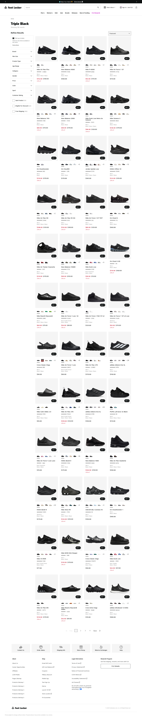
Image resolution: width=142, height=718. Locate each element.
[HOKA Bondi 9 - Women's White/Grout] (50, 505)
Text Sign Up (46, 682)
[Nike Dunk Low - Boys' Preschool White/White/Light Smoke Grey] (99, 262)
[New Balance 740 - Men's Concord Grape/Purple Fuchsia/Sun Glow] (46, 114)
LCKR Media (16, 674)
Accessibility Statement (79, 678)
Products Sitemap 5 (18, 697)
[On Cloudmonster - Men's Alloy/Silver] (42, 164)
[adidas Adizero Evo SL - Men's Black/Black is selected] (87, 407)
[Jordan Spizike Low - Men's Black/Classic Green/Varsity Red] (95, 164)
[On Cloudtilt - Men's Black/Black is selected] (62, 164)
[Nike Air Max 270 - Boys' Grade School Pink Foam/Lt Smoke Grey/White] (66, 407)
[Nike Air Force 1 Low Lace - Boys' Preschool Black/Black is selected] (38, 456)
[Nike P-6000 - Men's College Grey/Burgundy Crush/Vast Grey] (99, 65)
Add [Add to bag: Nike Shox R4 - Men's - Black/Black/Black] (78, 499)
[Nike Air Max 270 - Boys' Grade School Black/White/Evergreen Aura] (74, 407)
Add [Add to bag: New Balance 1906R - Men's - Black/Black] (78, 256)
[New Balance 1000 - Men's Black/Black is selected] (87, 456)
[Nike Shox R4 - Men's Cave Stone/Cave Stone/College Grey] (66, 505)
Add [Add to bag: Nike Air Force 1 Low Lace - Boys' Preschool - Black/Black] (54, 450)
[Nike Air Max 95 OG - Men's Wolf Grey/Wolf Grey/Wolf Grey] (66, 213)
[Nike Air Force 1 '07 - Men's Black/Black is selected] (111, 65)
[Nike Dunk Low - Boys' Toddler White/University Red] (115, 554)
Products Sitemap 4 (18, 693)
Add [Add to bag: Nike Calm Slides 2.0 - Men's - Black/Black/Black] (54, 400)
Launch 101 (46, 690)
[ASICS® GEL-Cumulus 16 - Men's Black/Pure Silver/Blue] (91, 505)
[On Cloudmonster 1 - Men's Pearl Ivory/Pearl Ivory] (123, 505)
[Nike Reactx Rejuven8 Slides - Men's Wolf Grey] (66, 603)
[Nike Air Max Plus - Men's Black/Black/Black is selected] (38, 65)
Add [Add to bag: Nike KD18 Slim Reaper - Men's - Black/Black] (78, 547)
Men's (43, 13)
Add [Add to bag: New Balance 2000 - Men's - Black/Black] (78, 107)
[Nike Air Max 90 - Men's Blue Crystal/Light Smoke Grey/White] (46, 213)
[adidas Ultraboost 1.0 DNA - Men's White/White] (123, 603)
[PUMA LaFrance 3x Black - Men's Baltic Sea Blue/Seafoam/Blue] (115, 407)
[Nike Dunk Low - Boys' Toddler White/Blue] (119, 554)
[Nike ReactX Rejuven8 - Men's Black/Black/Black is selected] (38, 311)
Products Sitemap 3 (18, 690)
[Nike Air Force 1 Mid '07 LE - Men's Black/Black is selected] (87, 311)
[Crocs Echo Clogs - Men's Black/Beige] (91, 603)
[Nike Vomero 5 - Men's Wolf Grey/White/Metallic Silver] (123, 114)
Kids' (56, 13)
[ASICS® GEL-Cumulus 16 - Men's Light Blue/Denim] (95, 505)
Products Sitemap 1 (18, 682)
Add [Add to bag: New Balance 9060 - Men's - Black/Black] (78, 58)
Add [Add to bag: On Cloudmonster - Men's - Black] (54, 158)
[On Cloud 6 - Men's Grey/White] (119, 213)
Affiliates (15, 671)
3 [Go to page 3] (85, 630)
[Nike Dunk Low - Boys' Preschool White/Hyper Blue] (95, 262)
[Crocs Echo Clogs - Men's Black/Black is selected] (87, 603)
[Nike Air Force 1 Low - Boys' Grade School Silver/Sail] (70, 360)
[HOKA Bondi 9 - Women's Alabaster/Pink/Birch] (42, 505)
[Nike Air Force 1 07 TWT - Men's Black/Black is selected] (87, 213)
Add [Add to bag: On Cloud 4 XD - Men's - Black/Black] (127, 256)
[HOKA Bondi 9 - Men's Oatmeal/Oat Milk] (70, 456)
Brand (22, 51)
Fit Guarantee (46, 697)
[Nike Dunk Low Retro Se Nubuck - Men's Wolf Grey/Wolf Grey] (91, 114)
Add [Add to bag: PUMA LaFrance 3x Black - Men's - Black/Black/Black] (127, 400)
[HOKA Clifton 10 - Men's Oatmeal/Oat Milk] (119, 164)
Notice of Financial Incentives (80, 671)
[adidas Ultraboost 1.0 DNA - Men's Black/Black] (119, 603)
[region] (71, 2)
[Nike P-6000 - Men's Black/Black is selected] (87, 65)
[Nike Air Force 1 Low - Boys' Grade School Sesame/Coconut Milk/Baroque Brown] (66, 360)
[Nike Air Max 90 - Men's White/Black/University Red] (50, 213)
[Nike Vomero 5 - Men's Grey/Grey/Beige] (127, 114)
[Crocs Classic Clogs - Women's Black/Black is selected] (87, 554)
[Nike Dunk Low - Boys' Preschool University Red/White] (91, 262)
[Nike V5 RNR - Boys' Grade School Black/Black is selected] (38, 554)
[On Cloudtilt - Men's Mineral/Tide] (70, 164)
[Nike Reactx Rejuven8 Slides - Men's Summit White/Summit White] (74, 603)
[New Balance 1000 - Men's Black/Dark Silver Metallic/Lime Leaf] (91, 456)
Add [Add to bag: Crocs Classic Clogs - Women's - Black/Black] (103, 547)
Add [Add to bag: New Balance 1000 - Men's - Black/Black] (103, 450)
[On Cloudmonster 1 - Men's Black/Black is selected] (111, 505)
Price (22, 81)
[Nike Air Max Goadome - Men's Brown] (115, 456)
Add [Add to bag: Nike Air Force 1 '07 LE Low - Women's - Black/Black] (127, 305)
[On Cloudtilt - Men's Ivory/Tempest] (74, 164)
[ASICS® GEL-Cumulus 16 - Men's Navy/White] (99, 505)
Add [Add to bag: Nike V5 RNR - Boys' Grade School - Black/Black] (54, 547)
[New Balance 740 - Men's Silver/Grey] (50, 114)
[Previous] (5, 1)
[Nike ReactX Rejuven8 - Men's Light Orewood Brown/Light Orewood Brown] (42, 311)
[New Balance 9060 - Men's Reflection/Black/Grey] (66, 65)
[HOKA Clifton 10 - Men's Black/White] (123, 164)
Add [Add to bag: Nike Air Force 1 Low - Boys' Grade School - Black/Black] (78, 354)
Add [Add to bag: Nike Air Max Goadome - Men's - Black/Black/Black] (127, 450)
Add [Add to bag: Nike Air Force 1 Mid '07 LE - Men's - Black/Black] (103, 305)
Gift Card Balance (48, 667)
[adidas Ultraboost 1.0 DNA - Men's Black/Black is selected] (111, 603)
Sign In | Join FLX (126, 7)
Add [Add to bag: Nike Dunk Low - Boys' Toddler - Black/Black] (127, 547)
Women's (50, 13)
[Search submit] (98, 7)
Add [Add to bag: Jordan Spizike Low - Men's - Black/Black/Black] (103, 158)
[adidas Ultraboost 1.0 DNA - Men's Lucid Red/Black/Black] (115, 603)
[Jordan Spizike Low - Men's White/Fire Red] (99, 164)
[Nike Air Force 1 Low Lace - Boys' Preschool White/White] (50, 456)
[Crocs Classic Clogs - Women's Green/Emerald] (95, 554)
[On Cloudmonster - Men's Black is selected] (38, 164)
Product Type (22, 61)
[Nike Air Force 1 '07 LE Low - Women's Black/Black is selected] (111, 311)
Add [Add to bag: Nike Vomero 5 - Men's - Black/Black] (127, 107)
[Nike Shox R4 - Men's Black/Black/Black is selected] (62, 505)
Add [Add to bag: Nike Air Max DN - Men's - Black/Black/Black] (54, 597)
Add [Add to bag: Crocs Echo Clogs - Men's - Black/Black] (103, 597)
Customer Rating (22, 95)
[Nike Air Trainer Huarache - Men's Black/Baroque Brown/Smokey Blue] (46, 262)
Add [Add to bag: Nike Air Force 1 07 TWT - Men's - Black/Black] (103, 207)
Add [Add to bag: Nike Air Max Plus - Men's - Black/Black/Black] (54, 58)
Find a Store (15, 45)
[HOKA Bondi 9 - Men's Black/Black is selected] (62, 456)
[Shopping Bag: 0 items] (136, 7)
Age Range (22, 66)
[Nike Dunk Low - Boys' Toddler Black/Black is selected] (111, 554)
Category (22, 71)
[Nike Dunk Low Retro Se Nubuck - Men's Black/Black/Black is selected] (87, 114)
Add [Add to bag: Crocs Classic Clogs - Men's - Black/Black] (54, 354)
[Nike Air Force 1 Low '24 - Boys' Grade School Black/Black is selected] (62, 311)
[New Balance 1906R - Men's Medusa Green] (74, 262)
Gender (22, 76)
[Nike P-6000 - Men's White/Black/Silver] (95, 65)
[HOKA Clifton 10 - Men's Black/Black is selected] (111, 164)
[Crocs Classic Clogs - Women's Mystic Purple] (91, 554)
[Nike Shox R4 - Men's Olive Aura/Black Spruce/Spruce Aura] (74, 505)
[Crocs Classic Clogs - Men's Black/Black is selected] (38, 360)
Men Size (22, 56)
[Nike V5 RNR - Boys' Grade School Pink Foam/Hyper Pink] (46, 554)
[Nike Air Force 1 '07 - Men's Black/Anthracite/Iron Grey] (115, 65)
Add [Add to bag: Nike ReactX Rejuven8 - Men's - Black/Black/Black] (54, 305)
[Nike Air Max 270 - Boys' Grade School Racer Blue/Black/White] (70, 407)
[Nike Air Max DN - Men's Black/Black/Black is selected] (38, 603)
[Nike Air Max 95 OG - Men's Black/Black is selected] (62, 213)
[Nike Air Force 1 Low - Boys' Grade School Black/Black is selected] (62, 360)
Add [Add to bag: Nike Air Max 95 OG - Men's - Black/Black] (78, 207)
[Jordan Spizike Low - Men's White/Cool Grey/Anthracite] (91, 164)
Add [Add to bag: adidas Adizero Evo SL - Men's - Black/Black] (103, 400)
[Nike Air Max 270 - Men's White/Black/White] (95, 360)
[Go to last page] (100, 630)
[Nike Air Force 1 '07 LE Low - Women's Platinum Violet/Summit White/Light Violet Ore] (115, 311)
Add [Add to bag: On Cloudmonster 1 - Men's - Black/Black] (127, 499)
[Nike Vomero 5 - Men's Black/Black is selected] (111, 114)
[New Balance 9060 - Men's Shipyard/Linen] (74, 65)
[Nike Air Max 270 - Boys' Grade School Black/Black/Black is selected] (62, 407)
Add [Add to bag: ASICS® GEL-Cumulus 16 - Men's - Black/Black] (103, 499)
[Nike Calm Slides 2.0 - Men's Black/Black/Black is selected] (38, 407)
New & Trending (85, 13)
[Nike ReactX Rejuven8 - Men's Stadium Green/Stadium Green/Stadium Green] (46, 311)
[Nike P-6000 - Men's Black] (91, 65)
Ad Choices (76, 682)
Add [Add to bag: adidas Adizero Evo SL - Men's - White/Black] (127, 354)
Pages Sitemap (16, 678)
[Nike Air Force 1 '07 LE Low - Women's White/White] (123, 311)
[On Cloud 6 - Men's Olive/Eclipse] (123, 213)
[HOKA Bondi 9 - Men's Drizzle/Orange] (66, 456)
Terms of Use (76, 663)
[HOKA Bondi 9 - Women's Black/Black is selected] (38, 505)
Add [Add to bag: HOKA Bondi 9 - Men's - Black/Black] (78, 450)
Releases (74, 13)
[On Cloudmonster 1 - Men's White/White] (115, 505)
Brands (67, 13)
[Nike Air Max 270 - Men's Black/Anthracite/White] (91, 360)
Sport (22, 90)
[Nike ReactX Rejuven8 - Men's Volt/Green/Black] (50, 311)
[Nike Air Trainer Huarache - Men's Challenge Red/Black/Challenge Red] (42, 262)
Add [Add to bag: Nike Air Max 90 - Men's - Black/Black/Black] (54, 207)
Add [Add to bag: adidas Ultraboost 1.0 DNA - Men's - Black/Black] (127, 597)
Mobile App (45, 678)
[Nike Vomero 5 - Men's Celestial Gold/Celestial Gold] (119, 114)
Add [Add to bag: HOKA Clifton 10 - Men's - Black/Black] (127, 158)
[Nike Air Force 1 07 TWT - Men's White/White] (91, 213)
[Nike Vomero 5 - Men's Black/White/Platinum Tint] (115, 114)
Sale (61, 13)
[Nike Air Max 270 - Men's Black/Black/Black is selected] (87, 360)
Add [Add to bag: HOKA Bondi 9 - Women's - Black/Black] (54, 499)
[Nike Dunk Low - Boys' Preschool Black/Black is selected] (87, 262)
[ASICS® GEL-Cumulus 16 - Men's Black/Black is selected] (87, 505)
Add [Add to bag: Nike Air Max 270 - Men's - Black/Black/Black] (103, 354)
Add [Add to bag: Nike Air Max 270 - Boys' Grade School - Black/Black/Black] (78, 400)
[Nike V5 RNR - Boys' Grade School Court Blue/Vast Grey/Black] (50, 554)
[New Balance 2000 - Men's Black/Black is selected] (62, 114)
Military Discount (47, 674)
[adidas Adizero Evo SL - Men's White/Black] (91, 407)
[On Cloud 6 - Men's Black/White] (115, 213)
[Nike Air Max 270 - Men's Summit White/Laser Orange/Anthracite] (99, 360)
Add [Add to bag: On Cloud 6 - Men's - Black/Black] (127, 207)
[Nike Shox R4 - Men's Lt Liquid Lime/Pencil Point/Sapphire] (70, 505)
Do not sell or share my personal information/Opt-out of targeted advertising (81, 687)
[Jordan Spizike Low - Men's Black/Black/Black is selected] (87, 164)
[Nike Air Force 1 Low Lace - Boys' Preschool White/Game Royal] (46, 456)
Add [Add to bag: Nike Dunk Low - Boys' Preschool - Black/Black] (103, 256)
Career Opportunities (18, 667)
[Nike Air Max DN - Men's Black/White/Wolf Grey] (42, 603)
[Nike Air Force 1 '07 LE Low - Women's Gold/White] (119, 311)
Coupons (44, 671)
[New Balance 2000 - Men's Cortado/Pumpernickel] (74, 114)
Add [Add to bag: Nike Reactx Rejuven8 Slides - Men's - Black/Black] (78, 597)
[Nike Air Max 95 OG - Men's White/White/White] (70, 213)
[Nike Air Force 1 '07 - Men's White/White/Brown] (119, 65)
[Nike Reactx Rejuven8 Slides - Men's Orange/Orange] (70, 603)
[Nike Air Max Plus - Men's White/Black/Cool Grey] (42, 65)
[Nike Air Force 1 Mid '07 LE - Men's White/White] (91, 311)
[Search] (62, 7)
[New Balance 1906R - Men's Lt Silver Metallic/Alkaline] (70, 262)
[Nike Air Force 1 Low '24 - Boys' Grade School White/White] (66, 311)
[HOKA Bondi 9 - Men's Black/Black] (74, 456)
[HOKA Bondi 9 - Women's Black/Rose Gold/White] (46, 505)
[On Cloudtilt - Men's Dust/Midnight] (66, 164)
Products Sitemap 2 (18, 686)
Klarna (44, 686)
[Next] (136, 1)
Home (12, 18)
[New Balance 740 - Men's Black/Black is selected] (38, 114)
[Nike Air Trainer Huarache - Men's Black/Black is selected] (38, 262)
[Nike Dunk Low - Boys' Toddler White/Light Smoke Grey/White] (123, 554)
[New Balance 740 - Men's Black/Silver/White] (42, 114)
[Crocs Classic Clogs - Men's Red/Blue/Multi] (42, 360)
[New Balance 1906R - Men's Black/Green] (66, 262)
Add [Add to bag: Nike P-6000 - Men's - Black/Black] (103, 58)
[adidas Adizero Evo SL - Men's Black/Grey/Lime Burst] (123, 360)
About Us (15, 663)
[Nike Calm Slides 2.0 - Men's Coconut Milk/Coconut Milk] (42, 407)
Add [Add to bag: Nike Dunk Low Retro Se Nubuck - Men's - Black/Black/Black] (103, 107)
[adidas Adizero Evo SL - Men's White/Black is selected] (111, 360)
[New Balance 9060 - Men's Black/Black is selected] (62, 65)
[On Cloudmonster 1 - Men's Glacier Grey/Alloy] (119, 505)
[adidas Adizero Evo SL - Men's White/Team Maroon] (119, 360)
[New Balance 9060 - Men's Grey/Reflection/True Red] (70, 65)
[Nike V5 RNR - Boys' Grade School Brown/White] (42, 554)
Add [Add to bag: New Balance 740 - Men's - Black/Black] (54, 107)
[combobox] (62, 7)
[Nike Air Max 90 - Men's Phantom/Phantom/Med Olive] (42, 213)
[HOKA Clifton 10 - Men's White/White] (115, 164)
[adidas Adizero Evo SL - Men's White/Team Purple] (115, 360)
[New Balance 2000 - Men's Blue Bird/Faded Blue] (66, 114)
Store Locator (47, 693)
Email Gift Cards (47, 663)
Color (22, 85)
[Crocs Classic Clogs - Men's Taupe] (46, 360)
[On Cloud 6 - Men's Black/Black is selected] (111, 213)
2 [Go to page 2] (80, 630)
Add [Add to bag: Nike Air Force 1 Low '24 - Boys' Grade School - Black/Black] (78, 305)
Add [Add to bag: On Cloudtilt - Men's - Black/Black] (78, 158)
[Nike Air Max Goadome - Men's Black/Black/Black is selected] (111, 456)
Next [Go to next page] (95, 630)
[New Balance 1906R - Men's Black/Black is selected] (62, 262)
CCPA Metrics (76, 674)
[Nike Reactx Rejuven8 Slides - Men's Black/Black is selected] (62, 603)
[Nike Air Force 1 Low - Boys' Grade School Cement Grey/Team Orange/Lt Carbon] (74, 360)
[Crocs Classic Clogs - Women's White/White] (99, 554)
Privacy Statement (78, 667)
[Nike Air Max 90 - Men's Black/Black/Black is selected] (38, 213)
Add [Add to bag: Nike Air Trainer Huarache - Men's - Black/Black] (54, 256)
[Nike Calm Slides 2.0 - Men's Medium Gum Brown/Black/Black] (46, 407)
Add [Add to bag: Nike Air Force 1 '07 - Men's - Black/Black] (127, 58)
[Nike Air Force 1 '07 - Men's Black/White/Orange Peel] (123, 65)
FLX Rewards (96, 13)
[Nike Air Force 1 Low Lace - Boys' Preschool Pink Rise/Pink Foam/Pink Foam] (42, 456)
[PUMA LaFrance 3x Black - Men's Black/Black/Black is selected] (111, 407)
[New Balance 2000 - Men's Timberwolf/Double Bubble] (70, 114)
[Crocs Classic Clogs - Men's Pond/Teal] (50, 360)
